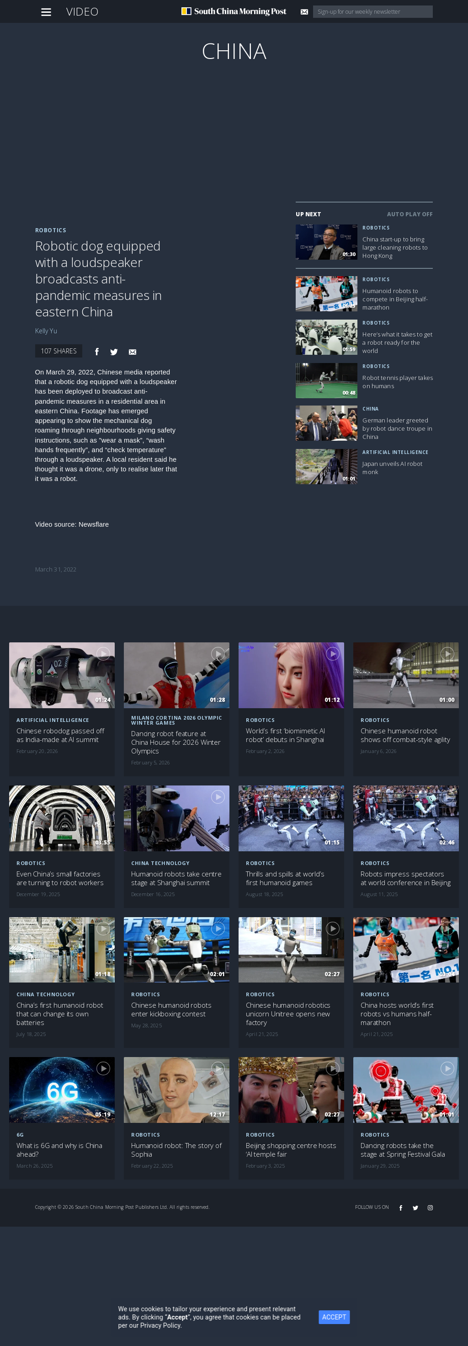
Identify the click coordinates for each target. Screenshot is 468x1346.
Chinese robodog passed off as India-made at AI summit (60, 735)
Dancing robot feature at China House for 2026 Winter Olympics (176, 742)
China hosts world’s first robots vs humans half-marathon (397, 1014)
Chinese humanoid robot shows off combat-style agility (405, 735)
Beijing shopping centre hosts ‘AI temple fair (291, 1150)
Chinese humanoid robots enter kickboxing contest (171, 1009)
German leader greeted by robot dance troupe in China (397, 428)
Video (82, 11)
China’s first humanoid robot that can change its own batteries (59, 1014)
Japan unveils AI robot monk (392, 467)
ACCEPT (349, 1317)
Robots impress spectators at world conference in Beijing (406, 878)
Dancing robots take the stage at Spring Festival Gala (403, 1150)
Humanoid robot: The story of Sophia (176, 1150)
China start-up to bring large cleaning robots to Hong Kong (394, 247)
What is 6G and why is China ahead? (59, 1150)
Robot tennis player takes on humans (397, 382)
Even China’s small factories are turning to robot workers (60, 878)
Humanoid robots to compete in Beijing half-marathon (394, 299)
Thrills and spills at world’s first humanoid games (285, 878)
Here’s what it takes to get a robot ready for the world (397, 342)
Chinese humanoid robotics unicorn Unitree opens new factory (288, 1014)
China (234, 50)
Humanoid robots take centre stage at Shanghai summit (176, 878)
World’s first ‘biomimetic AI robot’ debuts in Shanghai (285, 735)
